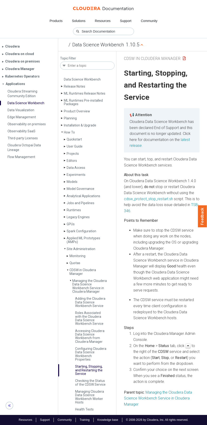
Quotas (74, 263)
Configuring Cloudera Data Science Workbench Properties (90, 354)
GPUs (71, 224)
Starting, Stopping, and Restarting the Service (89, 370)
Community (149, 21)
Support (125, 21)
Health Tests (84, 409)
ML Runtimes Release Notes (84, 93)
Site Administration (81, 249)
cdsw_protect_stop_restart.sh (148, 199)
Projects (73, 153)
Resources (103, 21)
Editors (72, 161)
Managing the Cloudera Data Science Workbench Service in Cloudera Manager (89, 286)
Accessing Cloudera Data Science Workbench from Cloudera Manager (89, 336)
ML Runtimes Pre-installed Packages (83, 102)
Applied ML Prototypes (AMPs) (83, 240)
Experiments (76, 175)
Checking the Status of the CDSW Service (90, 382)
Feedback (202, 216)
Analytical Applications (83, 196)
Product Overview (77, 111)
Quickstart (74, 139)
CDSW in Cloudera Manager (82, 271)
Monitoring (77, 256)
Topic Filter (68, 58)
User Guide (75, 146)
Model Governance (80, 189)
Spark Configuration (81, 231)
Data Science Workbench (98, 45)
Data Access (76, 168)
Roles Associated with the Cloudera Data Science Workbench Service (89, 318)
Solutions (78, 21)
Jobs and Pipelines (80, 203)
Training (85, 419)
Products (56, 21)
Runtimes (74, 210)
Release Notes (74, 86)
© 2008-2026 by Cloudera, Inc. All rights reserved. (157, 419)
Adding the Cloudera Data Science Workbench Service (90, 302)
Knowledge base (107, 419)
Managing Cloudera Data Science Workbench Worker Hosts (89, 397)
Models (72, 182)
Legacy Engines (78, 217)
